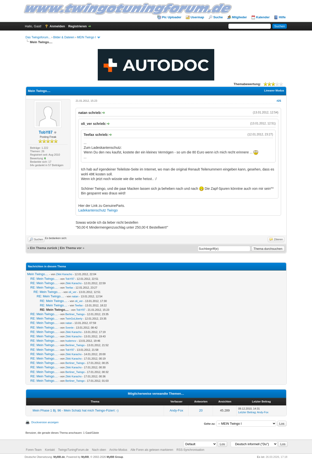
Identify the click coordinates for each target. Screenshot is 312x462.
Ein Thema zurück (43, 248)
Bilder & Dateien (63, 37)
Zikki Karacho (64, 274)
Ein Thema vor (71, 248)
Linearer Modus (274, 90)
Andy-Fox (176, 410)
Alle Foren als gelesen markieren (151, 450)
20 (201, 410)
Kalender (263, 17)
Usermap (197, 17)
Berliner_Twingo (75, 314)
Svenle (69, 327)
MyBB (85, 456)
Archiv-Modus (118, 450)
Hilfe (282, 17)
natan (75, 296)
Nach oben (99, 450)
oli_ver (72, 292)
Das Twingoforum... (38, 37)
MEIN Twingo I (86, 37)
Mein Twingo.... (38, 274)
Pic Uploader (171, 17)
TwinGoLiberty (73, 318)
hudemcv (70, 340)
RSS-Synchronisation (190, 450)
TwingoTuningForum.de (73, 450)
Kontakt (50, 450)
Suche (218, 17)
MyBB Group (115, 456)
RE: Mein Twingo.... (44, 279)
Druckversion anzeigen (45, 422)
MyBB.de (59, 456)
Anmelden (57, 26)
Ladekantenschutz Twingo (98, 210)
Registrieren (77, 26)
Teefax (69, 287)
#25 (279, 100)
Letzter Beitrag (247, 412)
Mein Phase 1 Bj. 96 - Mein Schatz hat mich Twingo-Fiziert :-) (75, 410)
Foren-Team (34, 450)
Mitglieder (239, 17)
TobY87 (46, 132)
